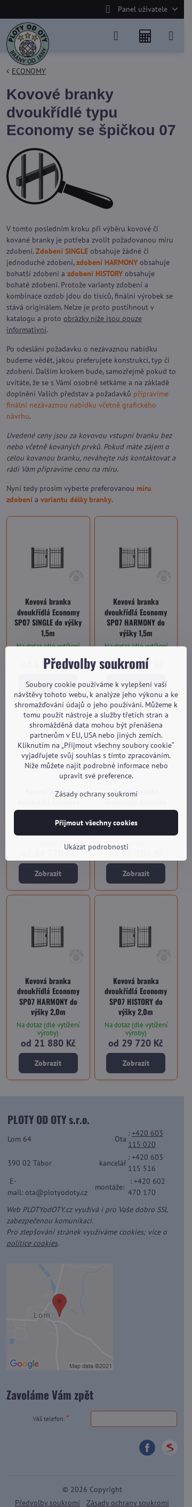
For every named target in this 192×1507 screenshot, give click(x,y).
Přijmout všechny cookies (96, 822)
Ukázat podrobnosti (96, 847)
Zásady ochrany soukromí (96, 794)
